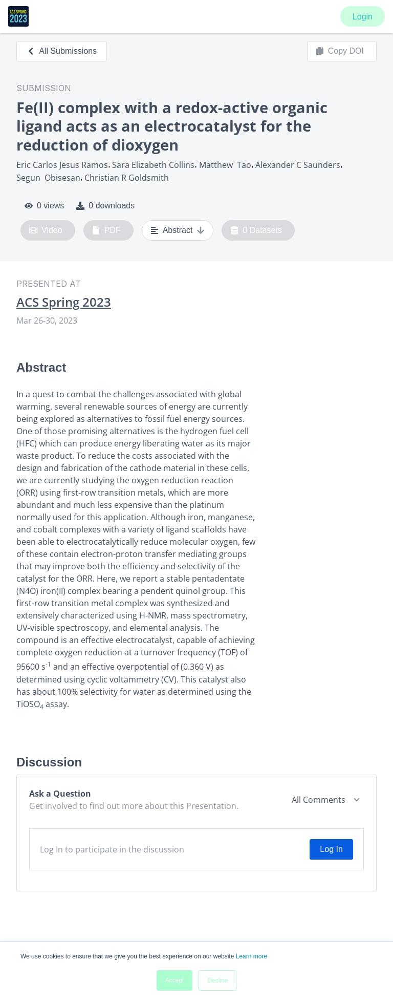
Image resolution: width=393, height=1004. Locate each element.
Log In (331, 849)
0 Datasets (256, 230)
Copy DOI (340, 51)
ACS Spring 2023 (63, 302)
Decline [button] (217, 980)
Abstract (177, 230)
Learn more (251, 956)
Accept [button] (174, 980)
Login (363, 16)
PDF (106, 230)
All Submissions (62, 51)
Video (45, 230)
